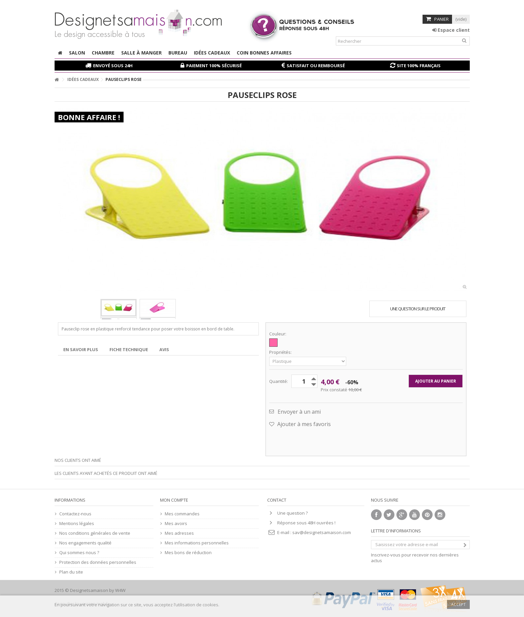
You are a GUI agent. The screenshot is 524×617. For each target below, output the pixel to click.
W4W (120, 590)
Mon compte (174, 500)
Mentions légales (76, 523)
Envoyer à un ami (299, 411)
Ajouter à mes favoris (303, 424)
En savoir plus (80, 349)
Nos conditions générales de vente (94, 533)
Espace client (451, 30)
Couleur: (278, 334)
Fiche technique (128, 349)
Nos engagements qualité (85, 543)
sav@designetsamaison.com (321, 532)
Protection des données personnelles (97, 562)
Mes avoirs (176, 523)
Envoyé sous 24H (113, 66)
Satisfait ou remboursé (316, 66)
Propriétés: (281, 352)
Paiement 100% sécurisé (214, 66)
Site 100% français (419, 66)
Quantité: (278, 381)
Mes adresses (179, 533)
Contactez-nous (75, 514)
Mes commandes (182, 514)
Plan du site (71, 572)
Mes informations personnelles (197, 543)
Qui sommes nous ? (79, 552)
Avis (164, 349)
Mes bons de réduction (188, 552)
